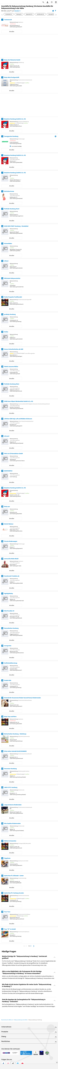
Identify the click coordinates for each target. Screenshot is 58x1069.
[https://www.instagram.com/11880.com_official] (8, 1063)
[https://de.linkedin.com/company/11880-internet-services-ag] (18, 1063)
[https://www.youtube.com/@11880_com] (22, 1063)
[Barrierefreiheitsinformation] (52, 2)
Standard (16, 11)
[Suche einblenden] (43, 2)
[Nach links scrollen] (2, 15)
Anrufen (11, 31)
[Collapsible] (54, 957)
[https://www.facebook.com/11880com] (3, 1063)
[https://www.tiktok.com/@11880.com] (13, 1063)
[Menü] (56, 2)
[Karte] (53, 10)
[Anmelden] (47, 2)
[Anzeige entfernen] (57, 1062)
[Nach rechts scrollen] (55, 15)
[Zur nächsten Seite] (34, 946)
